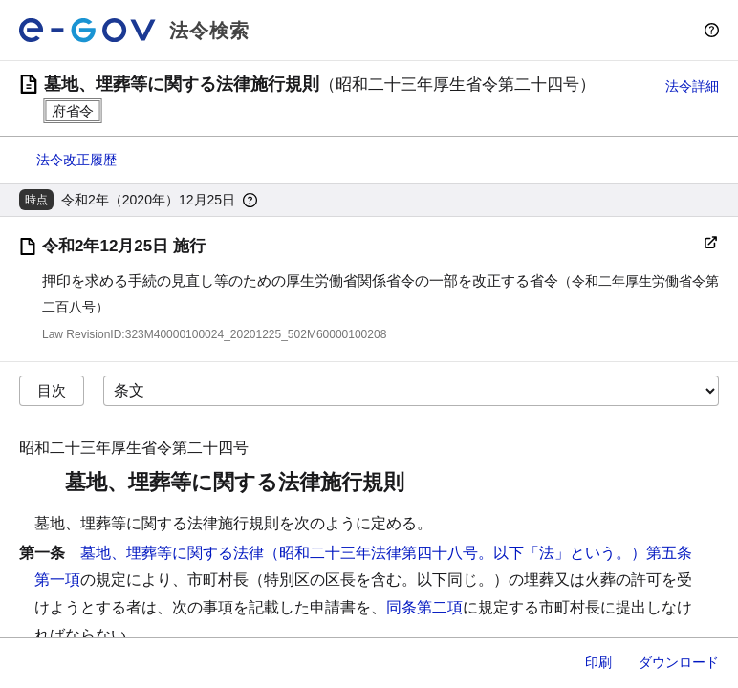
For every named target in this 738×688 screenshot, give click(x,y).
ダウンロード (679, 662)
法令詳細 (692, 86)
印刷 (598, 662)
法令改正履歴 (76, 159)
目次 (51, 390)
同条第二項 (424, 607)
